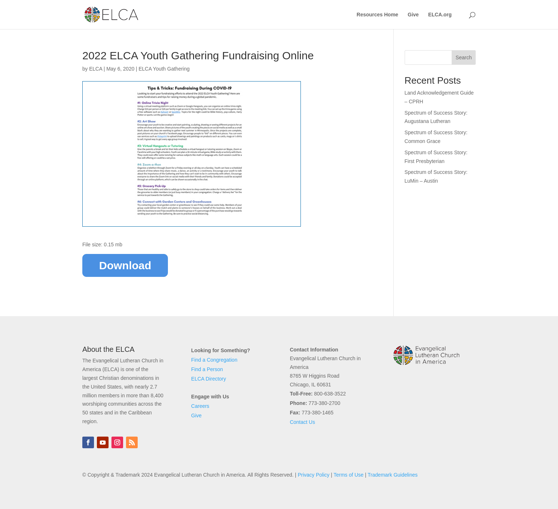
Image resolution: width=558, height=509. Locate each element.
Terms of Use (349, 475)
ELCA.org (440, 14)
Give (413, 14)
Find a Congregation (214, 360)
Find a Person (207, 369)
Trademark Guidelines (392, 475)
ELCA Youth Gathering (163, 69)
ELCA (95, 69)
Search (464, 57)
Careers (200, 406)
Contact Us (302, 422)
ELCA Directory (208, 379)
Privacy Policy (313, 475)
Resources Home (377, 14)
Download (125, 265)
